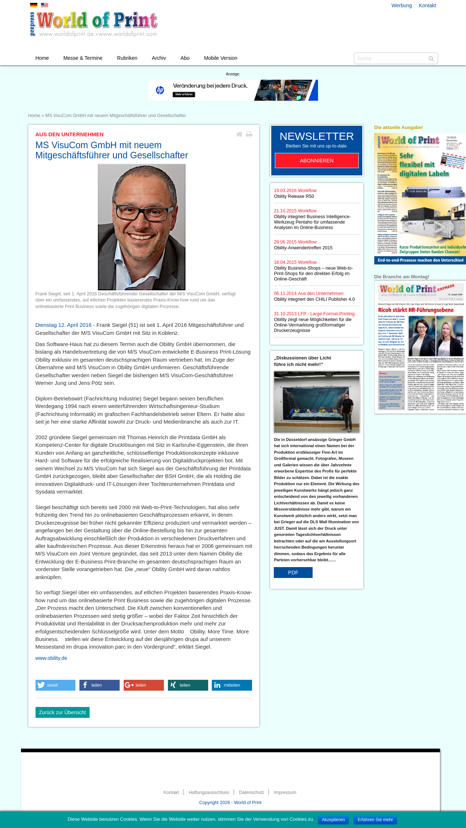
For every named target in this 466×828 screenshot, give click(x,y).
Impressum (285, 792)
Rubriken (127, 58)
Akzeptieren (333, 819)
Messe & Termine (83, 58)
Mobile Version (221, 58)
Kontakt (427, 5)
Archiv (159, 58)
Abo (185, 58)
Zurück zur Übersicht (62, 712)
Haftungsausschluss (209, 792)
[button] (56, 685)
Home (42, 58)
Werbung (402, 5)
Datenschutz (251, 792)
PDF (293, 572)
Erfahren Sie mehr (375, 819)
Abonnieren (317, 160)
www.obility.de (51, 658)
